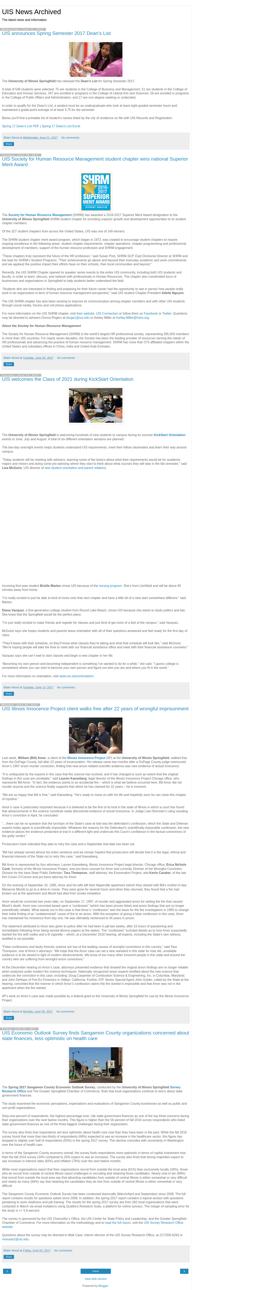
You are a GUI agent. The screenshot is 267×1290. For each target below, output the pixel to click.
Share (9, 144)
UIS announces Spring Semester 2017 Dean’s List (56, 33)
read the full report (117, 1222)
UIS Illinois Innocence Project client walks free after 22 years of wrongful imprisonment (95, 708)
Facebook (151, 313)
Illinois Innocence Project (86, 758)
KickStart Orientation (169, 435)
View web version (96, 1278)
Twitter (166, 313)
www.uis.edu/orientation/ (76, 676)
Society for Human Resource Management (40, 215)
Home (96, 1271)
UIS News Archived (31, 12)
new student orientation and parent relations (75, 468)
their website (85, 313)
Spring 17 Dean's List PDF (20, 126)
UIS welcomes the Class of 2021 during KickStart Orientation (68, 379)
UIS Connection (107, 313)
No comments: (70, 137)
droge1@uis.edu (77, 317)
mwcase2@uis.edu (15, 1239)
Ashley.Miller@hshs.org (132, 317)
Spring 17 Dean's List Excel (61, 126)
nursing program (110, 585)
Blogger (103, 1285)
